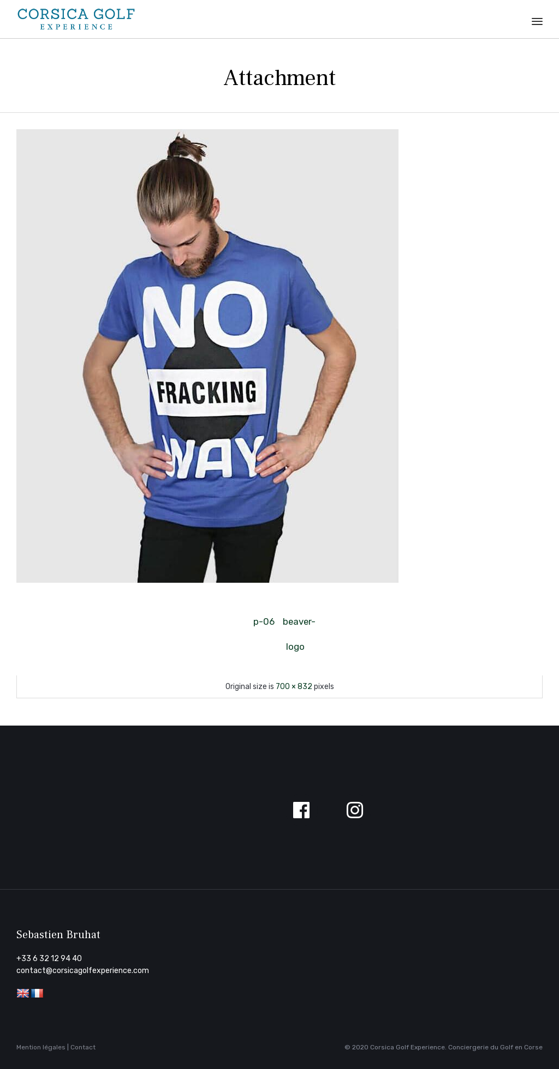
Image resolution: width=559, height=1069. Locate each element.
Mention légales (41, 1047)
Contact (83, 1047)
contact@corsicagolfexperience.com (82, 970)
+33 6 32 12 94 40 (49, 958)
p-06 (264, 621)
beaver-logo (295, 625)
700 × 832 (294, 686)
